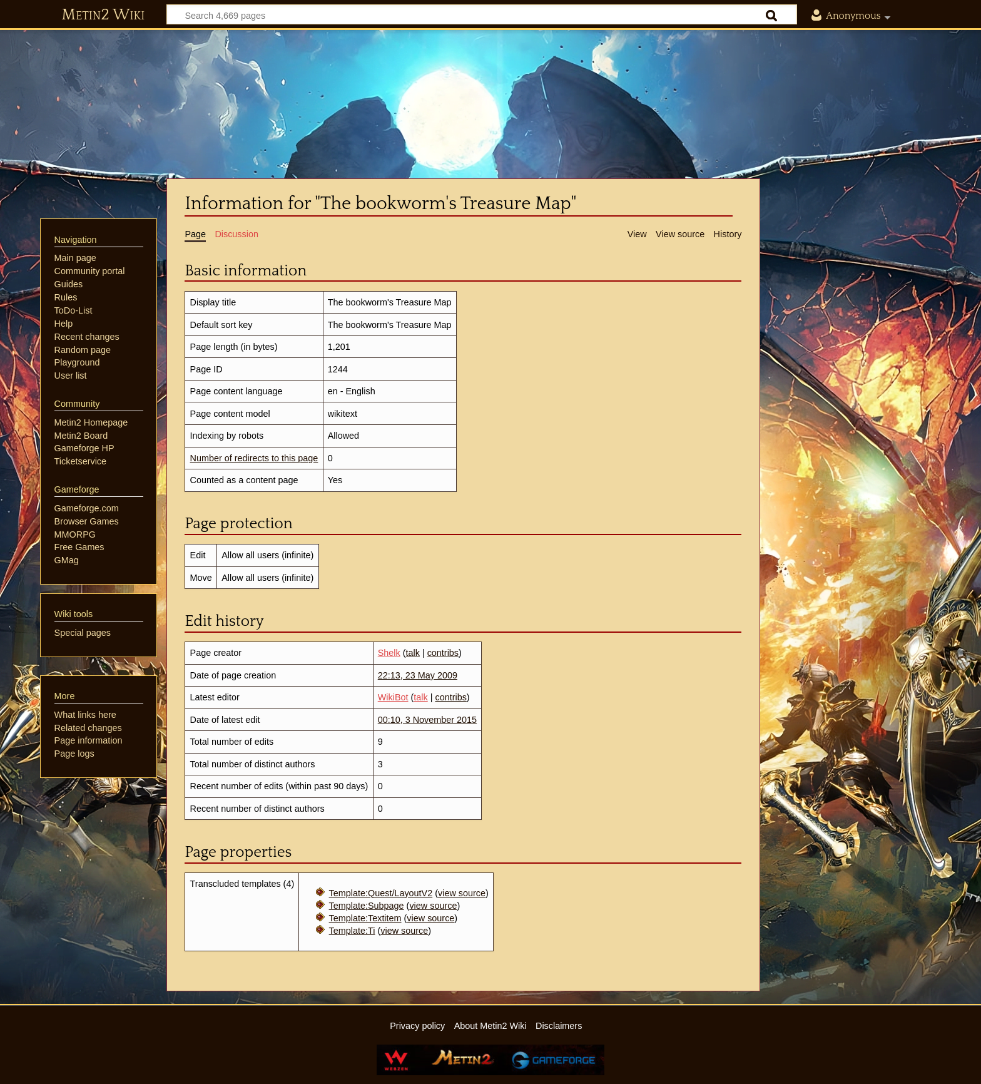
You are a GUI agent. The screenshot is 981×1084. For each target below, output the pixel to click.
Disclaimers (559, 1026)
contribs (443, 653)
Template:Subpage (366, 906)
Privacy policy (417, 1026)
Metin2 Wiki (103, 15)
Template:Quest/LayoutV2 (381, 893)
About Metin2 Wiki (490, 1026)
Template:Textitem (365, 918)
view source (461, 893)
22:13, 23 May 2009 (417, 675)
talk (413, 653)
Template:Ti (352, 931)
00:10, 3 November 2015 (427, 720)
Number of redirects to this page (254, 458)
